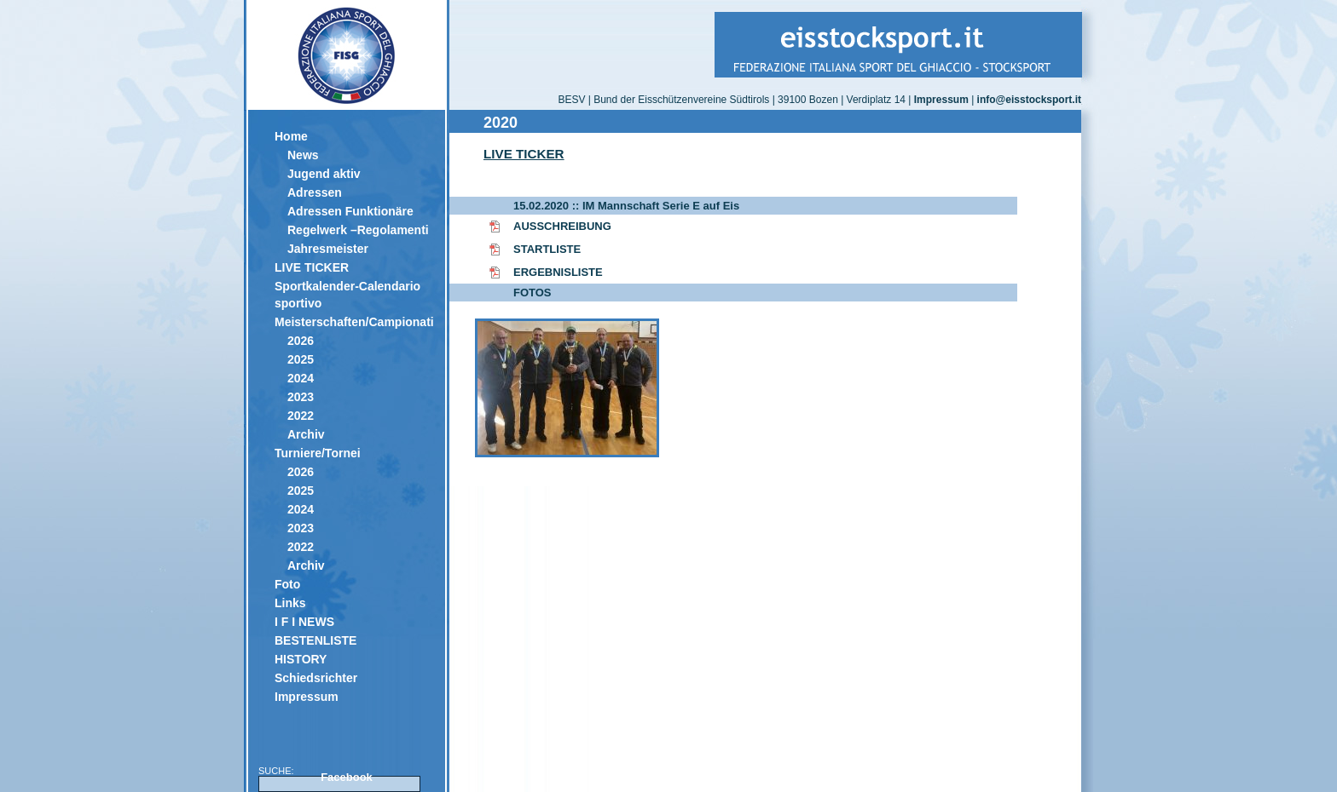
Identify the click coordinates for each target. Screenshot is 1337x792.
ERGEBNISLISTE (558, 272)
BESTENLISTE (315, 640)
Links (290, 603)
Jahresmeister (327, 248)
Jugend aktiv (324, 174)
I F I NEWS (304, 621)
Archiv (306, 434)
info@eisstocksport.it (1029, 100)
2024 (300, 378)
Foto (287, 584)
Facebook (347, 777)
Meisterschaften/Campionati (353, 322)
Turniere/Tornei (318, 453)
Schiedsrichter (316, 678)
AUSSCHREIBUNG (562, 226)
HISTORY (301, 659)
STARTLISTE (547, 249)
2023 (300, 397)
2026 (300, 340)
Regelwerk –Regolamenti (358, 230)
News (303, 155)
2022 (300, 415)
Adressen (314, 192)
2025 (300, 359)
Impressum (307, 696)
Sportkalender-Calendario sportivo (347, 294)
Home (291, 136)
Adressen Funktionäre (350, 211)
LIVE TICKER (312, 267)
